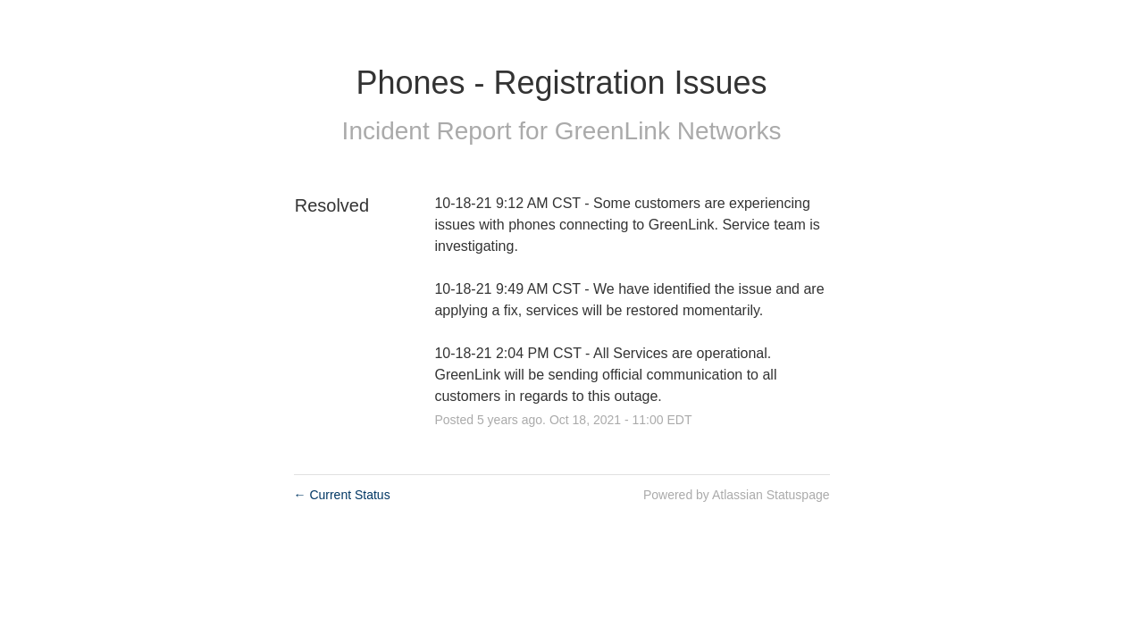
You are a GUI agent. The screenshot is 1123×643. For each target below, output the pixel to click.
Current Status (342, 495)
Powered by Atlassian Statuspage (736, 495)
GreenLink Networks (668, 131)
